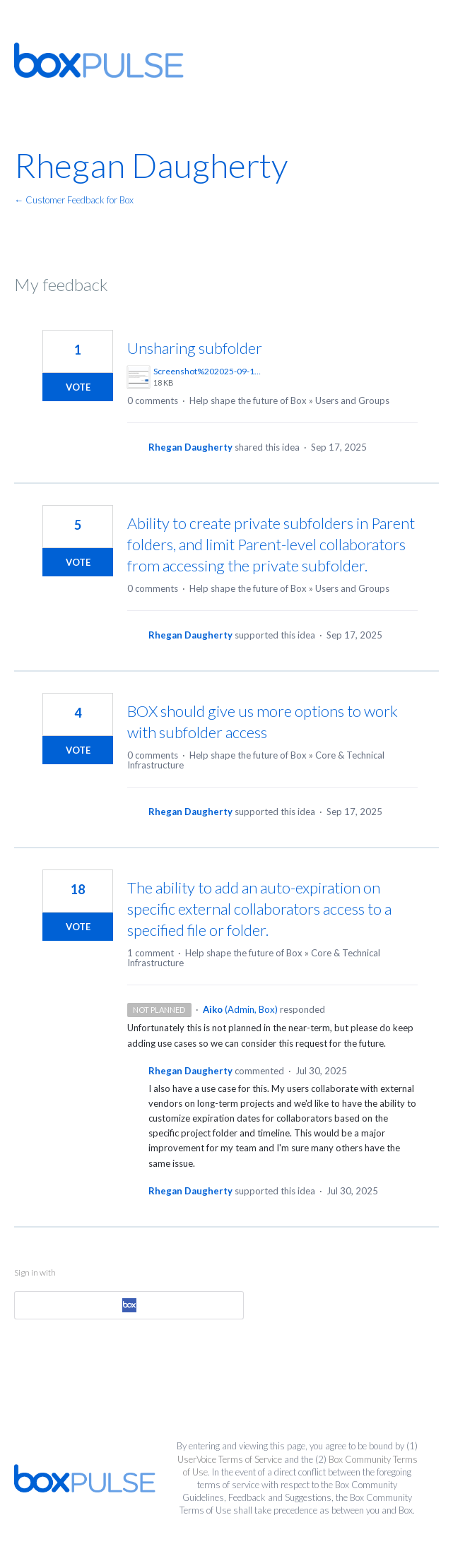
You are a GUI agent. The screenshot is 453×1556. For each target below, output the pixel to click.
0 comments (152, 400)
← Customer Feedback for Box (74, 200)
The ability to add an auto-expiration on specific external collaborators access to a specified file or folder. (259, 908)
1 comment (150, 952)
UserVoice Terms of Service (229, 1459)
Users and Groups (352, 400)
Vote (78, 387)
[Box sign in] (129, 1305)
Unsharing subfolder (194, 347)
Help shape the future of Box (248, 400)
